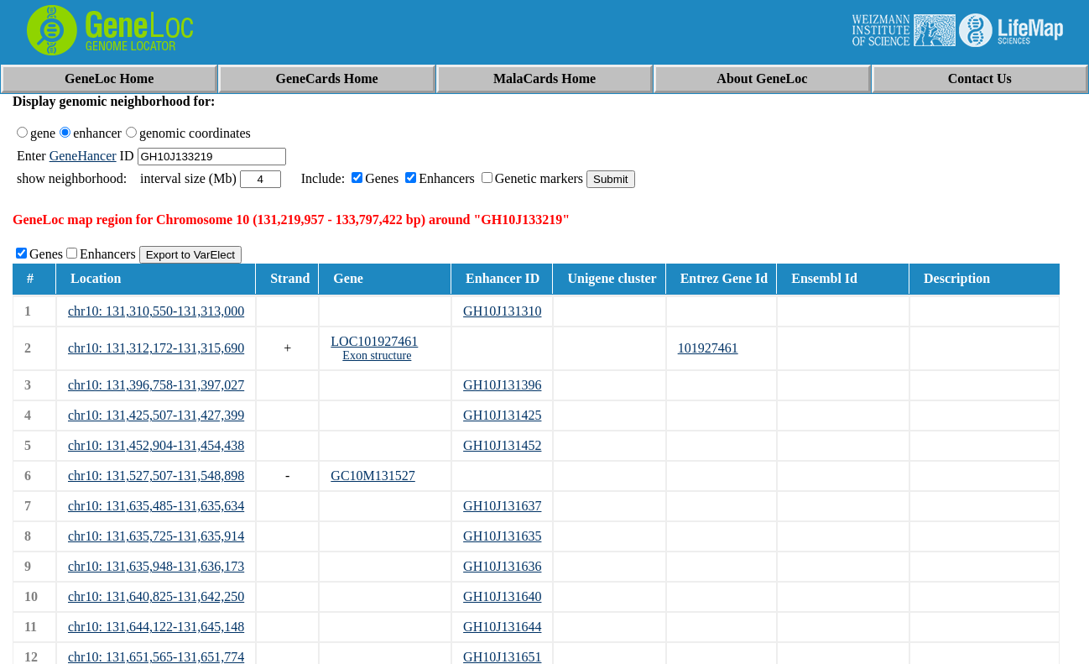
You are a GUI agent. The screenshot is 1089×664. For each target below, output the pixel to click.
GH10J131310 (502, 311)
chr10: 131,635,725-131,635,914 (156, 536)
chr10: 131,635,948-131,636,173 (156, 566)
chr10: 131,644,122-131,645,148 (156, 627)
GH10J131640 (502, 596)
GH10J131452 (502, 445)
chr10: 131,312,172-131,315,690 (156, 348)
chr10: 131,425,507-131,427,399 (156, 415)
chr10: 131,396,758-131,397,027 (156, 385)
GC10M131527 (372, 475)
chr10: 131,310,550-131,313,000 (156, 311)
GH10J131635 (502, 536)
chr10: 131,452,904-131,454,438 (156, 445)
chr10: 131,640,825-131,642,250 (156, 596)
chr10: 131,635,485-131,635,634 (156, 506)
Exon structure (376, 355)
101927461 (708, 348)
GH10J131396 (502, 385)
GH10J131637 (502, 506)
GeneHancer (83, 156)
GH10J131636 (502, 566)
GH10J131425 (502, 415)
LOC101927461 (374, 341)
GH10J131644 (502, 627)
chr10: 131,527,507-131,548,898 (156, 475)
